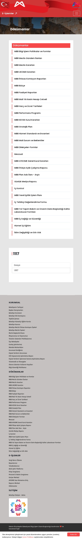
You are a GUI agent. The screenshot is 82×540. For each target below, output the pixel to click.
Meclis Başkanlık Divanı (17, 333)
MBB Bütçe (19, 85)
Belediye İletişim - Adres (17, 495)
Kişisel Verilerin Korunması (18, 353)
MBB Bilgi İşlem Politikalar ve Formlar (32, 51)
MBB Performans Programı (27, 113)
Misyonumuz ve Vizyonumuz (18, 336)
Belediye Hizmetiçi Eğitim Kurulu (20, 322)
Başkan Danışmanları (16, 310)
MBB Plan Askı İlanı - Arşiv (27, 174)
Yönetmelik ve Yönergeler (17, 362)
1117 (16, 270)
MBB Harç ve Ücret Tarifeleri (28, 106)
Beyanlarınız (13, 463)
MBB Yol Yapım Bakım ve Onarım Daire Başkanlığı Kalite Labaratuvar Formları (42, 210)
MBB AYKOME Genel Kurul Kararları (31, 161)
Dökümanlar (13, 486)
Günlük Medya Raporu (25, 181)
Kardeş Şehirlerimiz (15, 344)
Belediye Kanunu (14, 324)
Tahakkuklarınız (14, 466)
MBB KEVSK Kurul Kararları (27, 119)
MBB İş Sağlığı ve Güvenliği (27, 218)
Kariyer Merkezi (14, 477)
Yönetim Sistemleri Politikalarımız (20, 339)
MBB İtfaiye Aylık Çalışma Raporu (30, 167)
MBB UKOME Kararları (24, 72)
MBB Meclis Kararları (24, 65)
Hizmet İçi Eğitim (22, 225)
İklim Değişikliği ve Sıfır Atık (27, 232)
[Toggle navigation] (76, 13)
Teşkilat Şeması (14, 319)
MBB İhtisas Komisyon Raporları (30, 78)
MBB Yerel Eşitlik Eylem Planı (28, 195)
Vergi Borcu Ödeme (15, 460)
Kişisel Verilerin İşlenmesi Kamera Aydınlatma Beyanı (27, 359)
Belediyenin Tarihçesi (16, 307)
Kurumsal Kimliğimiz (16, 350)
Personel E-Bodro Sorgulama (18, 474)
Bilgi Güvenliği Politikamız (17, 367)
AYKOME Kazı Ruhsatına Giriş (18, 480)
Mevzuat (18, 154)
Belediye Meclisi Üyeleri (17, 330)
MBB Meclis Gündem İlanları (28, 58)
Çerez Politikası (28, 537)
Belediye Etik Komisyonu (17, 316)
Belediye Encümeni (15, 313)
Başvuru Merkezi (14, 483)
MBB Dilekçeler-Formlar (26, 147)
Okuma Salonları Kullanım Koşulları (21, 364)
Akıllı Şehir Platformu (16, 469)
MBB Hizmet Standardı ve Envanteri (31, 133)
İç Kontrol (19, 188)
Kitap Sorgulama (14, 472)
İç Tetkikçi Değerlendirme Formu (30, 202)
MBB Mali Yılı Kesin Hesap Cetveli (30, 99)
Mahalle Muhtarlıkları (16, 347)
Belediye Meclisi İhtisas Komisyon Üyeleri (23, 327)
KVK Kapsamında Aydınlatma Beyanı (21, 356)
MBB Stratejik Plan (23, 126)
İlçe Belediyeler (14, 342)
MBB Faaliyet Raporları (25, 92)
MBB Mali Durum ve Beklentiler (29, 140)
